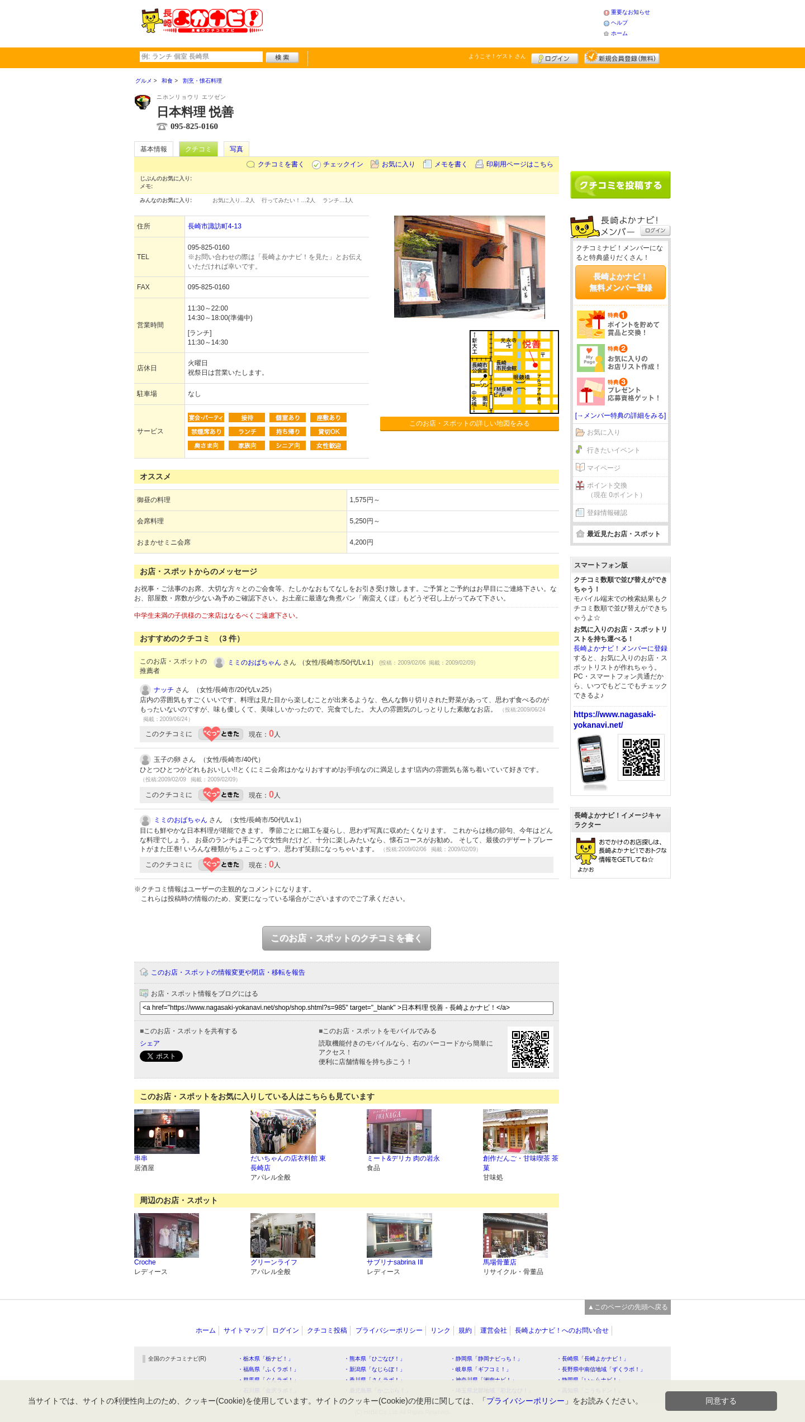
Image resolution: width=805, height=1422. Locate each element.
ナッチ (164, 690)
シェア (150, 1043)
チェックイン (343, 164)
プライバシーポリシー (389, 1330)
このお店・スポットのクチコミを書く (347, 938)
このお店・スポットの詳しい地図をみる (469, 423)
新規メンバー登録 (622, 57)
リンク (440, 1330)
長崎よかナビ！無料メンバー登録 (620, 282)
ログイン (555, 57)
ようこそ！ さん (497, 56)
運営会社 (493, 1330)
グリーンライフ (273, 1262)
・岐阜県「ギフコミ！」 (481, 1369)
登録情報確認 (607, 513)
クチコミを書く (281, 164)
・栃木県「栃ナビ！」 (265, 1359)
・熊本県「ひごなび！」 (374, 1359)
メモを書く (451, 164)
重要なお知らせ (630, 12)
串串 (141, 1158)
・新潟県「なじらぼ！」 (374, 1369)
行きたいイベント (614, 450)
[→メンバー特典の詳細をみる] (620, 415)
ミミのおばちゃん (254, 662)
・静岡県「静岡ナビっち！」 (486, 1359)
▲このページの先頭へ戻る (628, 1307)
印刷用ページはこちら (519, 164)
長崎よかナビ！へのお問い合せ (562, 1330)
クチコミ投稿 (327, 1330)
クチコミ (198, 149)
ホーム (619, 33)
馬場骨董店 (500, 1262)
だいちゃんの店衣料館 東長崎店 (288, 1163)
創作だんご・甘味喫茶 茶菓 (520, 1163)
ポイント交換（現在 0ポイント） (616, 490)
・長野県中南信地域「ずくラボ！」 (601, 1369)
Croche (145, 1262)
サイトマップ (244, 1330)
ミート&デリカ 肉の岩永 (403, 1158)
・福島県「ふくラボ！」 (268, 1369)
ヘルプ (619, 23)
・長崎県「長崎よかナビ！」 (592, 1359)
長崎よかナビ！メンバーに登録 (620, 648)
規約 (465, 1330)
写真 (236, 149)
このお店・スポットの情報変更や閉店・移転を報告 (228, 972)
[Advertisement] (433, 22)
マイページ (604, 468)
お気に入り (398, 164)
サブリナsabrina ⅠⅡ (395, 1262)
